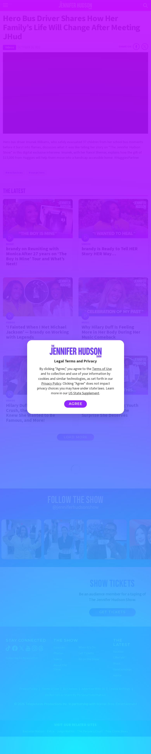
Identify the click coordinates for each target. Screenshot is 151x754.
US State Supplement (83, 393)
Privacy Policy (51, 383)
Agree (75, 404)
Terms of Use (102, 368)
